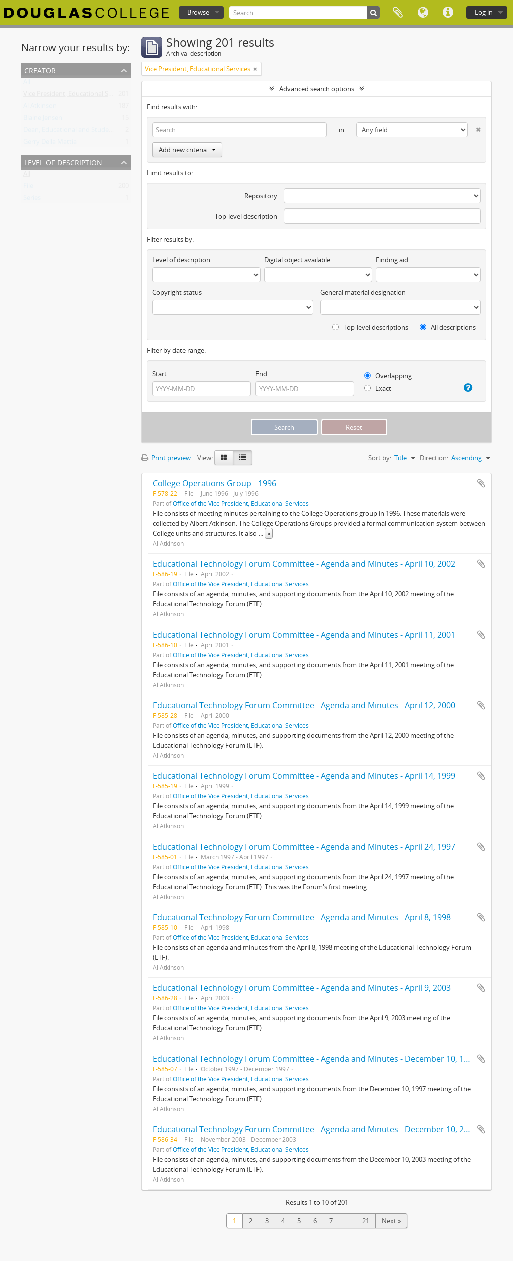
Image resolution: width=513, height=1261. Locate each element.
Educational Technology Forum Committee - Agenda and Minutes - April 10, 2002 (304, 563)
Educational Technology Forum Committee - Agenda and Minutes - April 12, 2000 (304, 705)
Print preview (166, 457)
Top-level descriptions (370, 327)
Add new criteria (187, 149)
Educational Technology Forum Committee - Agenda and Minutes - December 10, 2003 (315, 1129)
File (28, 187)
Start (159, 373)
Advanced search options (316, 88)
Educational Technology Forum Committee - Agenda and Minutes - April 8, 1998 (302, 917)
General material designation (363, 292)
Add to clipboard (481, 483)
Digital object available (297, 259)
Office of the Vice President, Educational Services (241, 503)
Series (32, 199)
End (261, 373)
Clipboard (397, 12)
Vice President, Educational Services (76, 95)
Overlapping (388, 375)
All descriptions (448, 327)
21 (365, 1220)
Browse (198, 12)
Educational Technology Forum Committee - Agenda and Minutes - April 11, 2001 (304, 634)
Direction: (434, 457)
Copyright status (177, 292)
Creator (40, 69)
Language (422, 12)
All (26, 83)
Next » (391, 1220)
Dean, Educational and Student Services (82, 131)
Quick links (447, 12)
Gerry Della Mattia (50, 143)
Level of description (63, 161)
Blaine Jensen (42, 119)
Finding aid (392, 259)
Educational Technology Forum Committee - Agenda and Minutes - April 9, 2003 (302, 987)
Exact (377, 388)
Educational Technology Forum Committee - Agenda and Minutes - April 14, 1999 (304, 775)
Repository (260, 195)
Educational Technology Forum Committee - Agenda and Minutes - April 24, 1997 (304, 846)
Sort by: (379, 457)
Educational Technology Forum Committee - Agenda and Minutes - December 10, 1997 (315, 1058)
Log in (484, 12)
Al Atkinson (40, 107)
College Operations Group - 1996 (214, 483)
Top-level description (246, 216)
